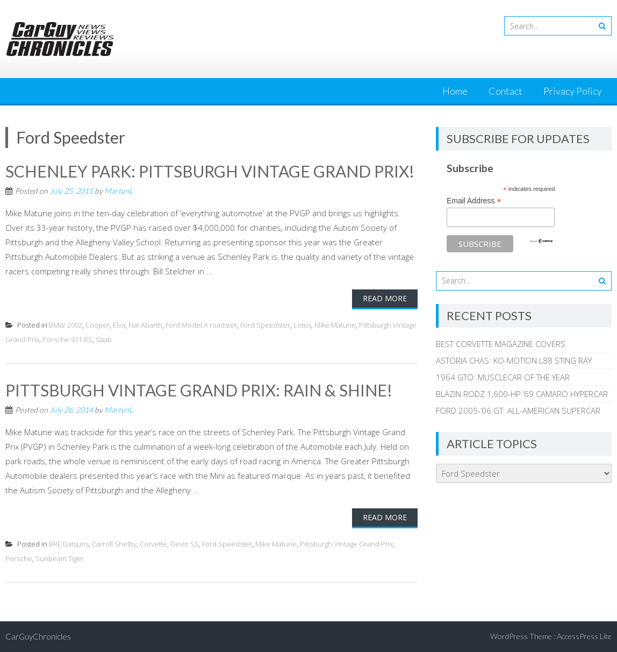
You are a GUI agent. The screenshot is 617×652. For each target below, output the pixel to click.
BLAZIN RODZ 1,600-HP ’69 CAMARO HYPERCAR (522, 393)
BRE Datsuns (69, 544)
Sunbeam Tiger (59, 558)
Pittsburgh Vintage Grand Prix (346, 544)
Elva (119, 325)
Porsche (18, 558)
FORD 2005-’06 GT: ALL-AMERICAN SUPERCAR (518, 410)
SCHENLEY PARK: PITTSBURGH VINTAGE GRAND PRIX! (209, 171)
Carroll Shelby (114, 544)
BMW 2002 (65, 325)
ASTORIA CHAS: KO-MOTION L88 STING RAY (514, 360)
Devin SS (184, 544)
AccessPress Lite (584, 636)
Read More (385, 298)
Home (455, 91)
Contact (505, 91)
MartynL (118, 190)
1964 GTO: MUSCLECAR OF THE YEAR (503, 377)
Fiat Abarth (145, 325)
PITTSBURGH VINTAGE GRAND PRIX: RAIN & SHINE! (198, 390)
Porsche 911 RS (67, 339)
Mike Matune (335, 325)
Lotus (302, 325)
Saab (104, 339)
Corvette (153, 544)
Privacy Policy (572, 91)
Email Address (474, 201)
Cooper (97, 325)
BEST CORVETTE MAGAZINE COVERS (500, 343)
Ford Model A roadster (201, 325)
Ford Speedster (265, 325)
